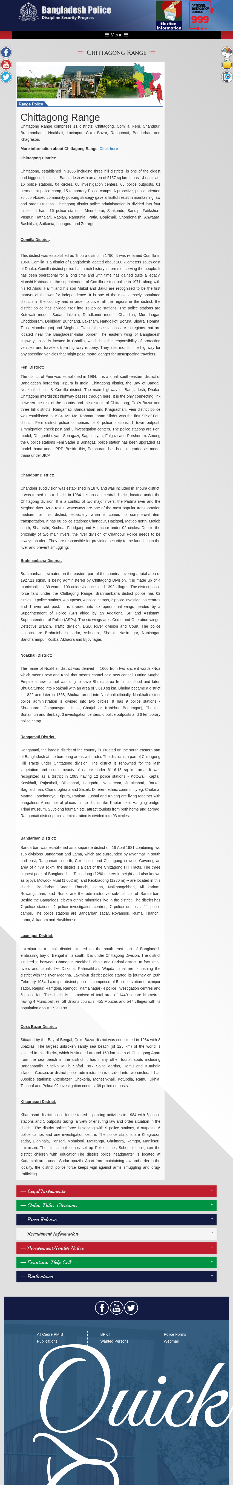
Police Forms (175, 1334)
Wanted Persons (114, 1341)
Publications (47, 1341)
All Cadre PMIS (50, 1334)
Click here (109, 149)
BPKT (105, 1334)
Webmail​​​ (171, 1341)
